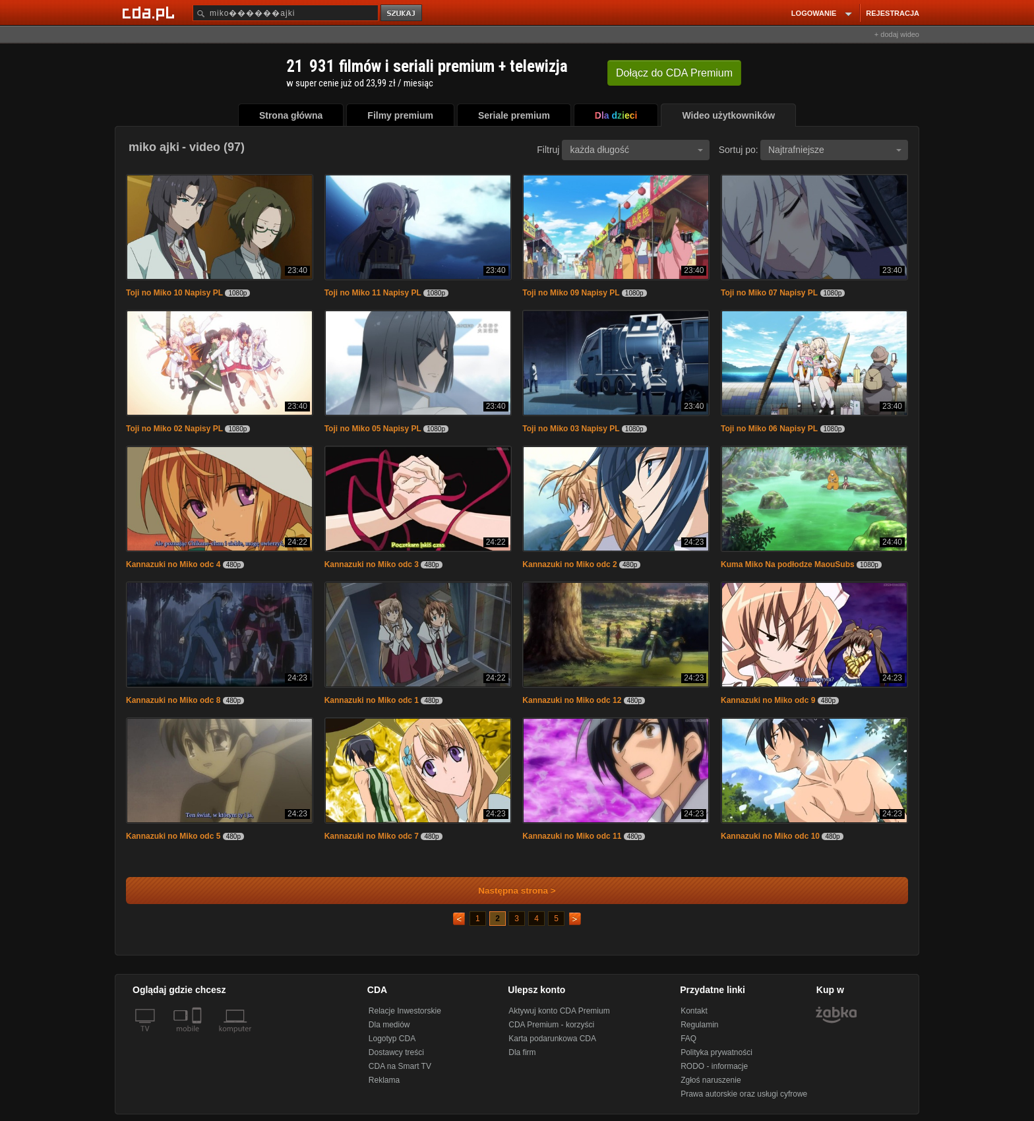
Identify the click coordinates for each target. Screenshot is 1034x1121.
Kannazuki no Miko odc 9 (768, 700)
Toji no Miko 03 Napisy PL (570, 428)
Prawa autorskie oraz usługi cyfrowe (744, 1094)
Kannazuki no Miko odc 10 (770, 836)
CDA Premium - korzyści (551, 1024)
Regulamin (699, 1024)
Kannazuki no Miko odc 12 (571, 700)
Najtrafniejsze (834, 149)
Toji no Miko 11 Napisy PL (372, 292)
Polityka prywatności (716, 1052)
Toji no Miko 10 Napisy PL (174, 292)
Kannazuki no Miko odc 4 (173, 564)
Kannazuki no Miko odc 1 (371, 700)
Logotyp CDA (392, 1038)
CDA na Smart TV (400, 1066)
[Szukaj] (286, 13)
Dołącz (674, 72)
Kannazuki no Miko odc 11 (571, 836)
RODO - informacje (714, 1066)
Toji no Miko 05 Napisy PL (372, 428)
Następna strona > (508, 890)
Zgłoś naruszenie (711, 1080)
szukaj (402, 13)
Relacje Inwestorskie (405, 1010)
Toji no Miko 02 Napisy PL (174, 428)
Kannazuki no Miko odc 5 (173, 836)
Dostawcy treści (396, 1052)
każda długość (636, 149)
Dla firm (521, 1052)
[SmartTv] (198, 1036)
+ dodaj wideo (896, 34)
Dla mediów (389, 1024)
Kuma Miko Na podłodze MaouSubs (788, 564)
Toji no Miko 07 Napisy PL (769, 292)
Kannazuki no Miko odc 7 (371, 836)
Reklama (384, 1080)
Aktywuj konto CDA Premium (558, 1010)
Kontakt (694, 1010)
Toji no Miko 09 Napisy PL (570, 292)
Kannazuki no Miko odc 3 (371, 564)
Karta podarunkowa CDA (552, 1038)
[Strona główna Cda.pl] (150, 12)
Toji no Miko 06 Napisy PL (769, 428)
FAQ (688, 1038)
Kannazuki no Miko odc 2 (569, 564)
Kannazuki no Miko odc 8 (173, 700)
